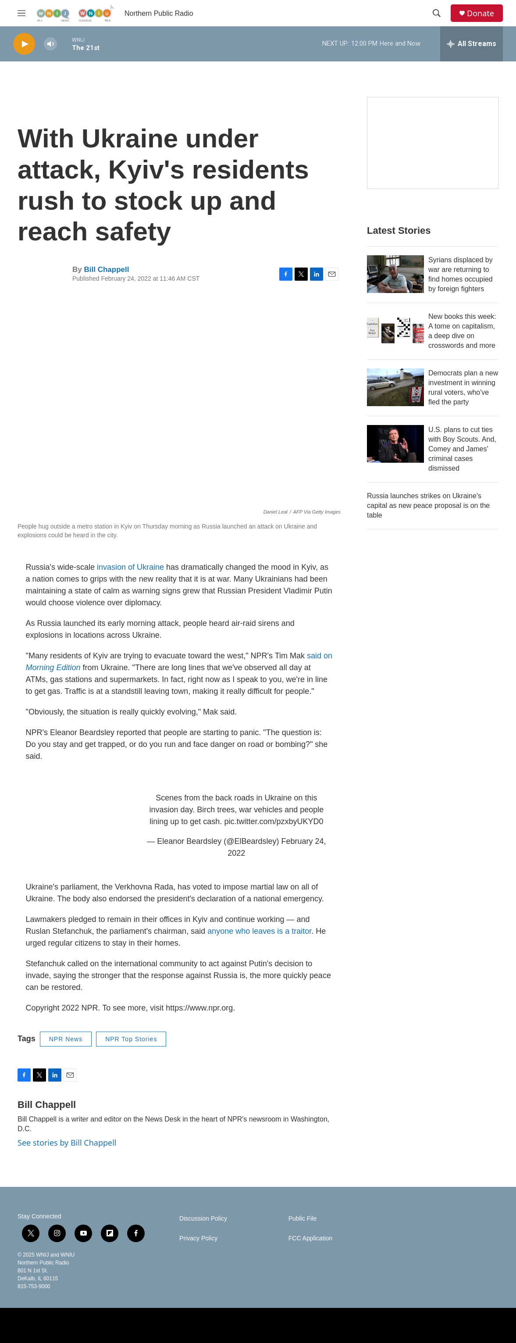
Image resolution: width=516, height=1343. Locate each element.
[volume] (50, 44)
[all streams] (471, 43)
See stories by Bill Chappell (67, 1142)
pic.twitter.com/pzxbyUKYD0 (273, 821)
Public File (302, 1218)
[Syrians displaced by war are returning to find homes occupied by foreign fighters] (395, 274)
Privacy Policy (198, 1238)
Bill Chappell (106, 269)
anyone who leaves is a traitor (259, 931)
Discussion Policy (203, 1218)
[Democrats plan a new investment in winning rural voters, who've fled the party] (395, 387)
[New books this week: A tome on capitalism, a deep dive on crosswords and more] (395, 331)
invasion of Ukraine (130, 567)
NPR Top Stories (131, 1039)
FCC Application (310, 1238)
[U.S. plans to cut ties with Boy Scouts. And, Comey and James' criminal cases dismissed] (395, 444)
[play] (24, 44)
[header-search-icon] (436, 13)
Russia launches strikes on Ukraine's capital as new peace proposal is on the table (428, 505)
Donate (480, 13)
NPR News (65, 1039)
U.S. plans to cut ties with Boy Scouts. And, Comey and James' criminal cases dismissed (462, 449)
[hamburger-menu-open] (21, 13)
